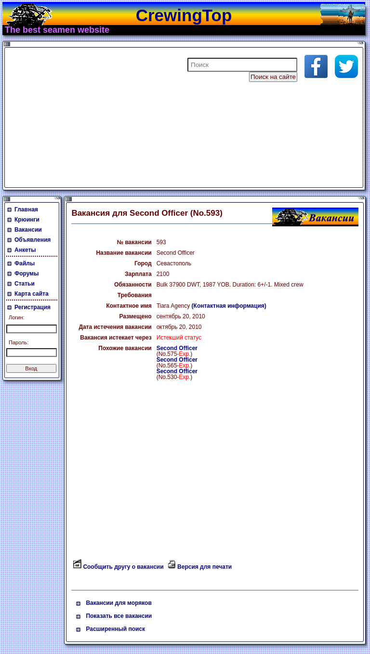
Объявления (32, 239)
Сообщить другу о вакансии (123, 566)
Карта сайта (31, 293)
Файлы (24, 263)
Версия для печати (204, 566)
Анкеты (25, 250)
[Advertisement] (122, 117)
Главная (26, 209)
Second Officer (177, 348)
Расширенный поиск (115, 629)
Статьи (24, 283)
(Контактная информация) (229, 305)
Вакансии (28, 229)
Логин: (17, 317)
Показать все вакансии (119, 616)
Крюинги (27, 219)
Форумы (26, 273)
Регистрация (32, 307)
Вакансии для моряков (118, 603)
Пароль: (18, 342)
